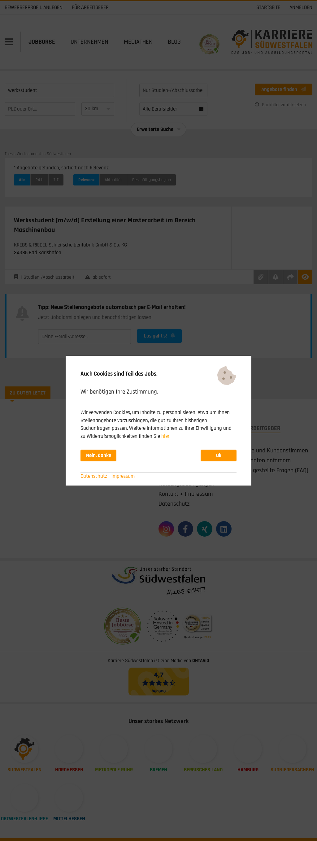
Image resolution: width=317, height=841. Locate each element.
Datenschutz (93, 476)
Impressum (123, 476)
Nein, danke (98, 455)
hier (165, 436)
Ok (218, 455)
